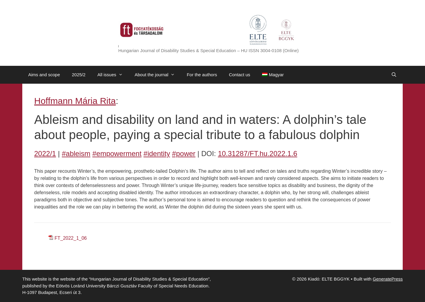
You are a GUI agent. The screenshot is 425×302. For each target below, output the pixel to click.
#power (184, 154)
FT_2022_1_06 (70, 238)
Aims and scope (44, 74)
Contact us (239, 74)
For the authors (202, 74)
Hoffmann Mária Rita (75, 101)
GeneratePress (388, 278)
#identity (157, 154)
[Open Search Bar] (394, 75)
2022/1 (45, 154)
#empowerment (116, 154)
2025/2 (79, 74)
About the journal (158, 75)
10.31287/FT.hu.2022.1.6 (257, 154)
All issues (113, 75)
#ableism (76, 154)
